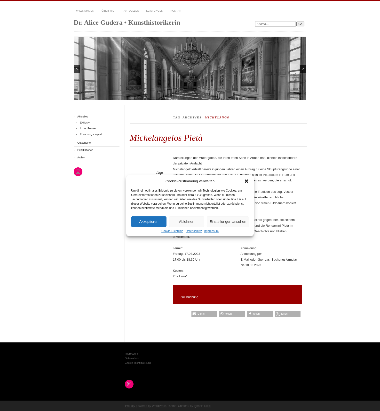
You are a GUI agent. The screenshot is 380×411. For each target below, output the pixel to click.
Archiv (81, 157)
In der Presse (88, 128)
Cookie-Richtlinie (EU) (138, 362)
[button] (246, 180)
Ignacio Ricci (202, 406)
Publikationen (85, 149)
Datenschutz (194, 231)
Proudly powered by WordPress (145, 406)
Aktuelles (131, 10)
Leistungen (154, 10)
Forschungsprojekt (91, 134)
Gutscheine (84, 142)
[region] (190, 68)
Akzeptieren (148, 221)
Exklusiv (85, 122)
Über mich (109, 10)
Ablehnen (186, 221)
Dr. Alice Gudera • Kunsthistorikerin (127, 22)
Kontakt (176, 10)
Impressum (211, 231)
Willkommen (85, 10)
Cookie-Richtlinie (172, 231)
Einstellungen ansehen (227, 221)
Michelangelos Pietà (166, 138)
